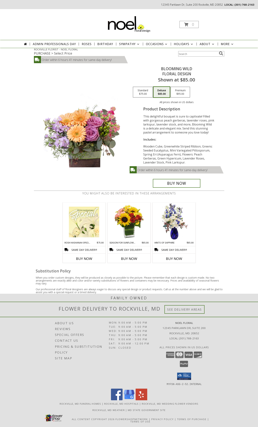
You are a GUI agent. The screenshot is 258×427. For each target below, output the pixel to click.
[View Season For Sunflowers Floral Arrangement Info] (129, 221)
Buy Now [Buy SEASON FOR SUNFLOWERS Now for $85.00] (129, 258)
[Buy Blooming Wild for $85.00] (177, 183)
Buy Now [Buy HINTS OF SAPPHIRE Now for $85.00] (174, 258)
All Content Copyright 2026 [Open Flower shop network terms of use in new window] (93, 419)
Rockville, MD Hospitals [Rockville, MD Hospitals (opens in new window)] (121, 403)
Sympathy (129, 44)
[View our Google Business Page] (129, 399)
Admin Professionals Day (54, 44)
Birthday (105, 44)
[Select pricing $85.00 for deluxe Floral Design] (162, 92)
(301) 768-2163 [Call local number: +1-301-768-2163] (244, 4)
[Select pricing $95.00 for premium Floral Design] (180, 92)
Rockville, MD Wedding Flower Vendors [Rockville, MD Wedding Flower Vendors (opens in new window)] (170, 403)
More (227, 44)
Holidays (183, 44)
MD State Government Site (147, 410)
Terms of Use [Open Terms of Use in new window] (140, 421)
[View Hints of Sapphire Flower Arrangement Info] (174, 221)
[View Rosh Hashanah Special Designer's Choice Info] (84, 221)
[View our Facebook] (117, 399)
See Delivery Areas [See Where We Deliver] (184, 309)
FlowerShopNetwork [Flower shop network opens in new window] (131, 419)
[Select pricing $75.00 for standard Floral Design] (143, 92)
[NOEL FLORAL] (128, 23)
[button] (189, 24)
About (207, 44)
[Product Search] (197, 53)
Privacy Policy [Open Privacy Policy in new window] (162, 419)
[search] (221, 53)
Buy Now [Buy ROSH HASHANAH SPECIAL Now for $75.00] (84, 258)
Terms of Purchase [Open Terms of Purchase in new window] (192, 419)
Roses (86, 44)
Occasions (157, 44)
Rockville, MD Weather (108, 410)
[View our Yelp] (141, 399)
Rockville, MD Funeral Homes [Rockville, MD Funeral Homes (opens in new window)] (80, 403)
